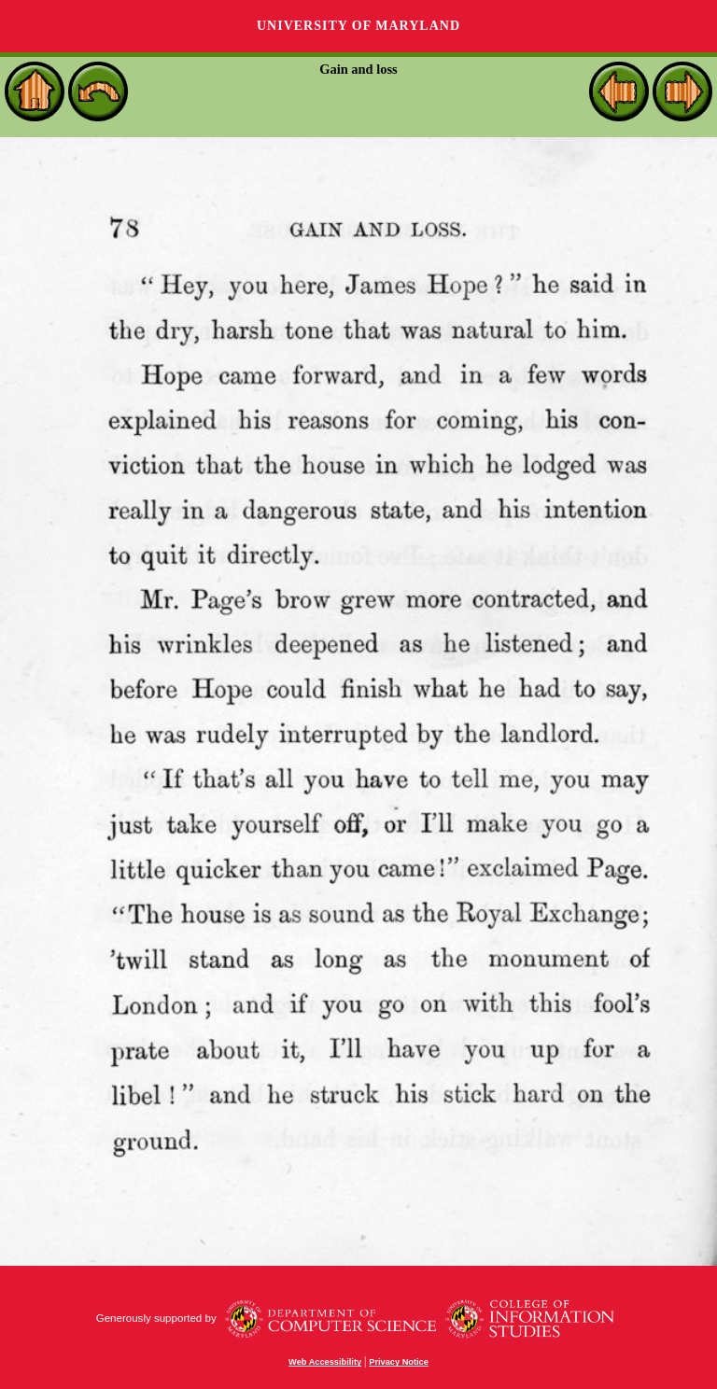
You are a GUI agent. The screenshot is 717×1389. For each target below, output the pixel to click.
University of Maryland (358, 26)
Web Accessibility (324, 1362)
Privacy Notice (399, 1362)
